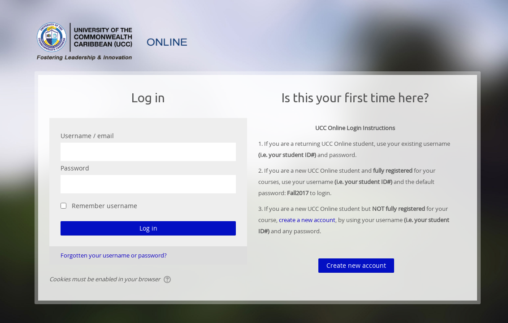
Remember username (104, 205)
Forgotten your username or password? (114, 255)
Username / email (87, 135)
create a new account (307, 220)
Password (75, 168)
